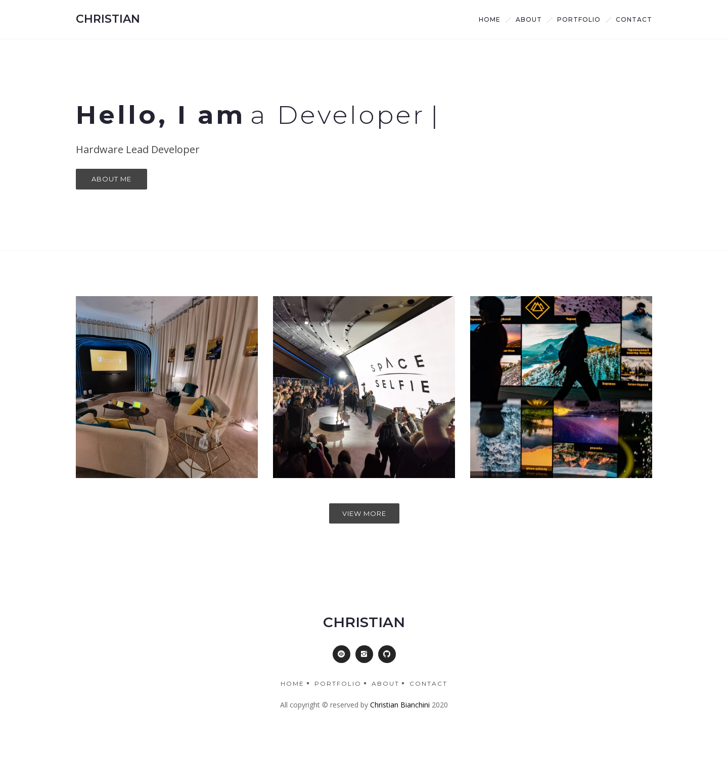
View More (364, 513)
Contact (634, 19)
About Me (111, 179)
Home (489, 19)
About (385, 683)
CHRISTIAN (108, 19)
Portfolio (579, 19)
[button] (341, 654)
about (529, 19)
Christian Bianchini (400, 704)
